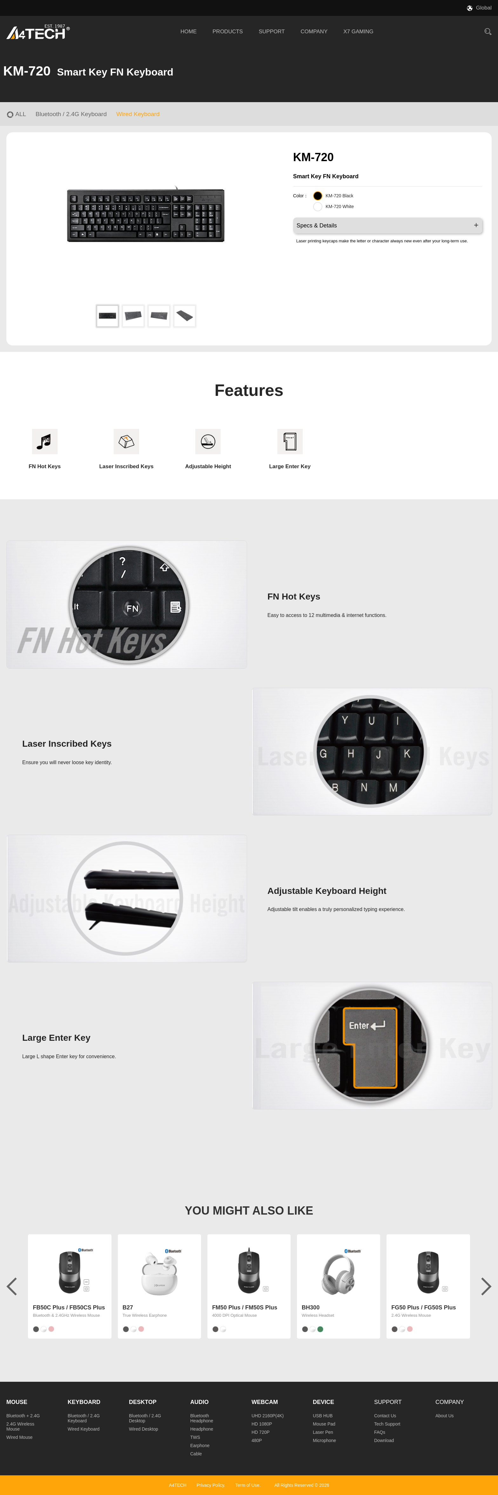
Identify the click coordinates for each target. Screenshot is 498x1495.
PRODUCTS (227, 32)
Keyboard (84, 1402)
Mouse (16, 1402)
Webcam (265, 1402)
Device (323, 1402)
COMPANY (314, 32)
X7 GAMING (358, 32)
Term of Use (247, 1485)
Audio (199, 1402)
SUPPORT (272, 32)
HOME (188, 32)
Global (484, 8)
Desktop (143, 1402)
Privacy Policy (210, 1485)
